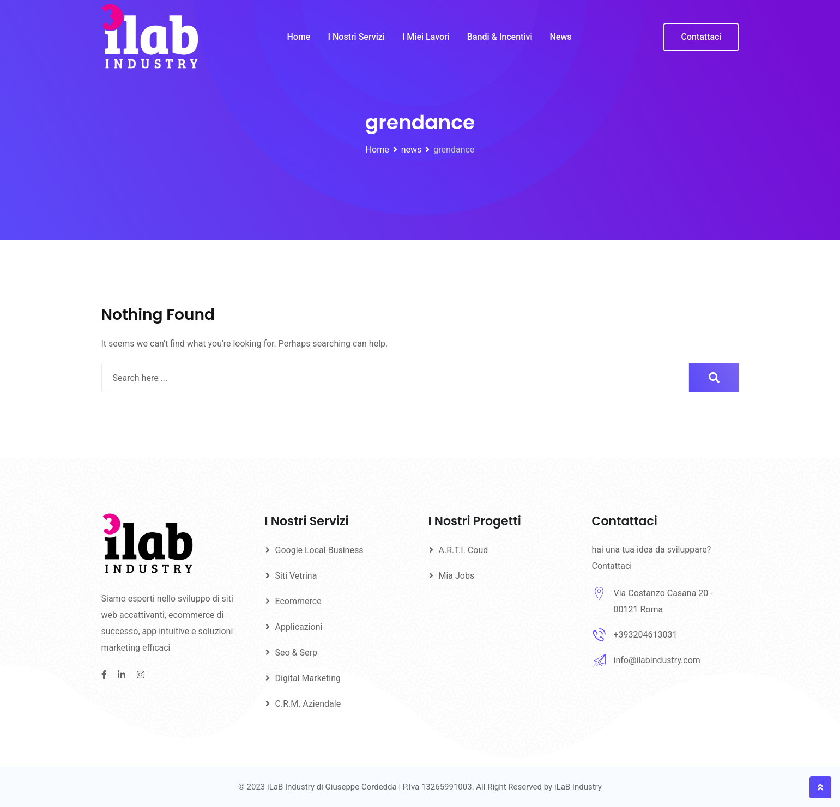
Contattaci (701, 37)
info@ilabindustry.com (657, 660)
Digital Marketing (308, 678)
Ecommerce (298, 601)
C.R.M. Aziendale (308, 704)
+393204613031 (646, 634)
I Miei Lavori (426, 37)
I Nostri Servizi (356, 37)
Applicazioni (299, 627)
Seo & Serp (296, 652)
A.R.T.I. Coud (463, 550)
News (560, 37)
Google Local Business (319, 550)
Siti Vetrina (296, 576)
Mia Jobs (457, 576)
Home (299, 37)
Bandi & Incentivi (500, 37)
